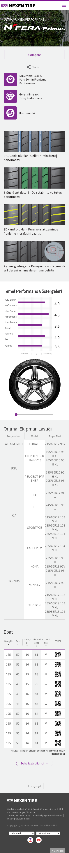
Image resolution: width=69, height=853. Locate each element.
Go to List (57, 850)
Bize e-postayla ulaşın (18, 818)
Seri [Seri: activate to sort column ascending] (18, 642)
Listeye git (34, 786)
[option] (34, 384)
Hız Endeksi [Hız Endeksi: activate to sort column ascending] (46, 642)
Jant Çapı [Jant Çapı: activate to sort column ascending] (27, 642)
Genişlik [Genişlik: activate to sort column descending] (8, 642)
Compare (34, 54)
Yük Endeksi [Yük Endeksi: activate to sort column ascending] (36, 642)
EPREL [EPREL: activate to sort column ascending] (58, 642)
